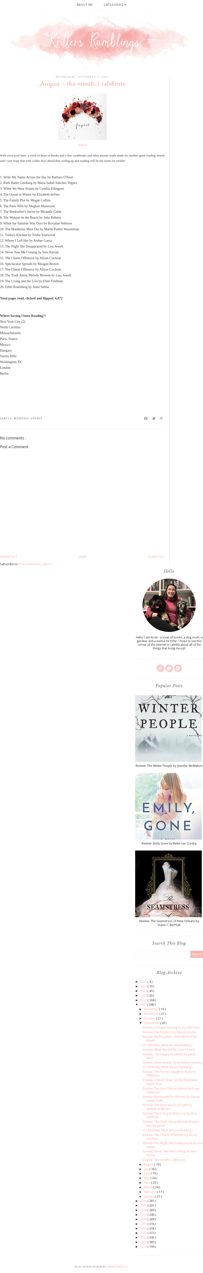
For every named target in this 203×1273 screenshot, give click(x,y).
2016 (144, 1219)
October (150, 1018)
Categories (115, 5)
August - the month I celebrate (164, 1160)
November (151, 1014)
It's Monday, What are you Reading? (168, 1045)
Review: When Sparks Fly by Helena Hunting (172, 1062)
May (147, 1178)
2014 (144, 1228)
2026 (144, 982)
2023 (144, 995)
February (150, 1192)
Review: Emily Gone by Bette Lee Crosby (169, 843)
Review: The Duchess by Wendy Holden (170, 1032)
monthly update (28, 418)
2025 (144, 986)
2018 (144, 1210)
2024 (144, 991)
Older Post (156, 557)
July (146, 1169)
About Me (85, 5)
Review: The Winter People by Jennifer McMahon (169, 766)
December (151, 1009)
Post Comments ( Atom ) (35, 564)
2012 (144, 1237)
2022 (144, 1000)
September (152, 1023)
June (147, 1173)
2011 (144, 1242)
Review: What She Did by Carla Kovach (169, 1049)
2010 (144, 1246)
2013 (144, 1233)
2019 (144, 1205)
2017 (144, 1214)
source (82, 145)
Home (83, 557)
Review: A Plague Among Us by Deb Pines (171, 1027)
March (148, 1187)
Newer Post (8, 557)
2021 (143, 1004)
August (149, 1164)
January (149, 1196)
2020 (144, 1201)
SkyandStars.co (117, 1266)
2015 (144, 1224)
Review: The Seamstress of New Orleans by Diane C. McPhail (169, 923)
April (147, 1182)
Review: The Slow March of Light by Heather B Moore (167, 1107)
